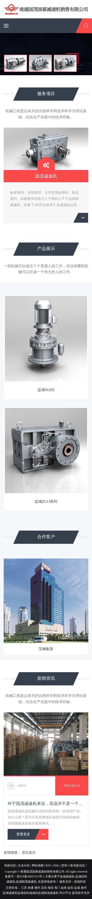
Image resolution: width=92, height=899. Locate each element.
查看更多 (23, 834)
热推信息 (10, 865)
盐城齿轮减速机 (27, 893)
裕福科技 (80, 881)
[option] (46, 179)
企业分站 (24, 865)
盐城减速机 (67, 876)
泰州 (84, 887)
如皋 (64, 887)
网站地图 (38, 865)
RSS (48, 865)
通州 (37, 887)
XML (56, 865)
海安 (50, 887)
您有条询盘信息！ (74, 865)
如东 (70, 887)
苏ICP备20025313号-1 (30, 876)
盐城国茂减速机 (26, 881)
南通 (31, 887)
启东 (44, 887)
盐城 (77, 887)
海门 (57, 887)
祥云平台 (65, 893)
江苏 (24, 887)
